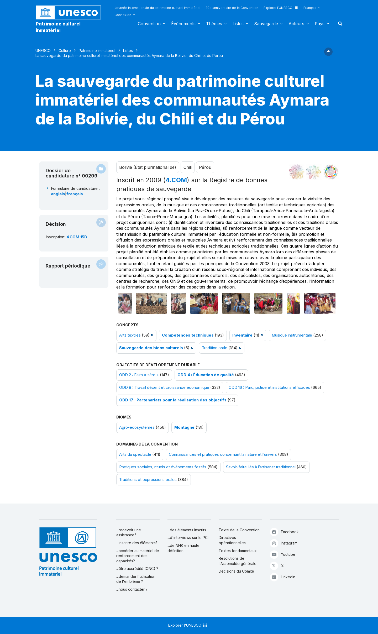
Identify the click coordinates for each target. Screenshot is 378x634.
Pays (319, 23)
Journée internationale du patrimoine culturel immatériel (157, 8)
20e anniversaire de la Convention (232, 8)
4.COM (176, 180)
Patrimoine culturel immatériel (58, 27)
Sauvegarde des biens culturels (151, 347)
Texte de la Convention (239, 530)
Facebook (284, 532)
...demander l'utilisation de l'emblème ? (135, 579)
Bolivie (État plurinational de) (147, 167)
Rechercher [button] (338, 23)
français (74, 194)
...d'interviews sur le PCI (187, 537)
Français (309, 8)
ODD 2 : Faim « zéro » (139, 375)
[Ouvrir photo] (125, 303)
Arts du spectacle (135, 454)
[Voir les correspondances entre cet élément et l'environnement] (314, 172)
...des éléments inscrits (186, 530)
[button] (328, 54)
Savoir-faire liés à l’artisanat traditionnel (261, 467)
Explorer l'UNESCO (281, 8)
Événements (183, 23)
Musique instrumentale (292, 335)
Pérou (205, 167)
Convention (149, 23)
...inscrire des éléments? (137, 543)
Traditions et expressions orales (148, 479)
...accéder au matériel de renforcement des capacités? (137, 555)
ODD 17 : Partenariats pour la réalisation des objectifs (173, 400)
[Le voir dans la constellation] (296, 172)
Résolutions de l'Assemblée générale (237, 561)
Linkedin (282, 577)
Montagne (184, 427)
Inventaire (242, 335)
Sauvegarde (266, 23)
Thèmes (214, 23)
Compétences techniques (188, 335)
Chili (187, 167)
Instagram (283, 543)
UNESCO (43, 50)
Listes (238, 23)
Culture (65, 50)
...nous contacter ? (132, 589)
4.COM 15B (76, 237)
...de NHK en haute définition (183, 548)
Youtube (282, 554)
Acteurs (296, 23)
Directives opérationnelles (232, 540)
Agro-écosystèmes (137, 427)
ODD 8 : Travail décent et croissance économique (164, 387)
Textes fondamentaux (238, 550)
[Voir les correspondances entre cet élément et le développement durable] (331, 172)
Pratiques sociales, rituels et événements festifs (162, 467)
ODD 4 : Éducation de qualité (205, 375)
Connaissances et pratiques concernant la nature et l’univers (223, 454)
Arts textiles (130, 335)
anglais (58, 194)
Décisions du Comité (236, 571)
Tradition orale (214, 347)
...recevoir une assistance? (128, 532)
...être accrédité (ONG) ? (137, 568)
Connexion (122, 15)
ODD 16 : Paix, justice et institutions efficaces (269, 387)
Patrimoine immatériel (97, 50)
